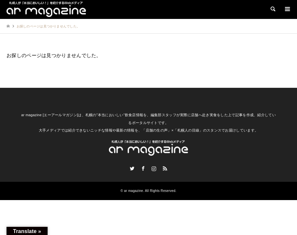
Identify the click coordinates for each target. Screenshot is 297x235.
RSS (165, 168)
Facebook (143, 168)
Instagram (154, 168)
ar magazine (133, 191)
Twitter (132, 168)
